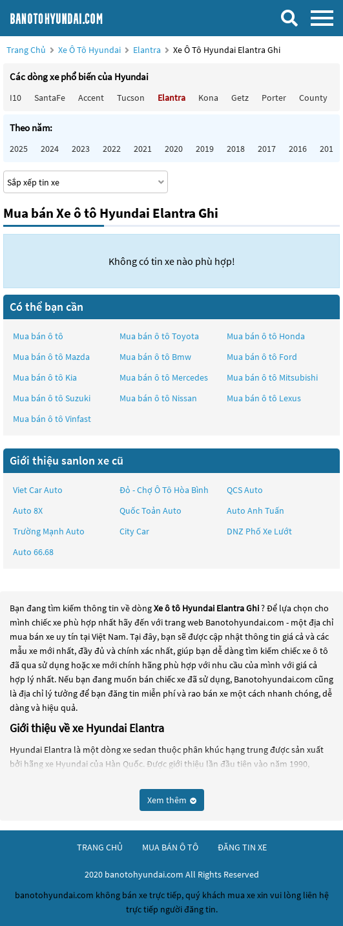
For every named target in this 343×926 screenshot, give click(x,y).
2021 (143, 148)
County (313, 97)
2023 (81, 148)
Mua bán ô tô (38, 336)
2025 (19, 148)
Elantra (148, 50)
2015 (329, 148)
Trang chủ (26, 50)
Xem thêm (171, 800)
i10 (15, 97)
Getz (240, 97)
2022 (112, 148)
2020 (174, 148)
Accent (91, 97)
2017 (267, 148)
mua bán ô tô (170, 847)
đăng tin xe (242, 847)
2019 (205, 148)
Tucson (131, 97)
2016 (298, 148)
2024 (50, 148)
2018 (236, 148)
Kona (208, 97)
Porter (274, 97)
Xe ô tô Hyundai (89, 50)
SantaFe (49, 97)
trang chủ (100, 847)
